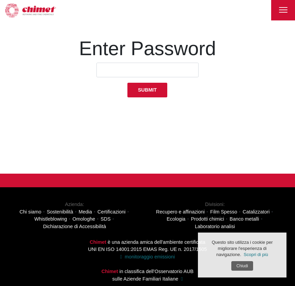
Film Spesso (223, 211)
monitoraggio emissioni (147, 256)
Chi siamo (30, 211)
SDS (105, 219)
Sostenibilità (60, 211)
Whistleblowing (50, 219)
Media (85, 211)
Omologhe (84, 219)
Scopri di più (256, 254)
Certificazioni (111, 211)
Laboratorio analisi (215, 226)
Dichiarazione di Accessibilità (74, 226)
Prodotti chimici (207, 219)
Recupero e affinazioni (180, 211)
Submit (147, 90)
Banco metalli (244, 219)
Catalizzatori (256, 211)
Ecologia (176, 219)
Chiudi (242, 266)
